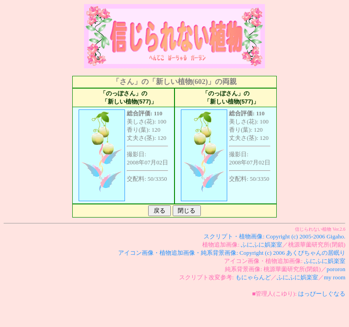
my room (334, 277)
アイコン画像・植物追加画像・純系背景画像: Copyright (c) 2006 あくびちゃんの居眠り (231, 252)
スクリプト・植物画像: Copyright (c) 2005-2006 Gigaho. (274, 236)
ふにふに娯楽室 (261, 244)
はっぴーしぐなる (321, 293)
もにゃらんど (253, 277)
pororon (336, 269)
